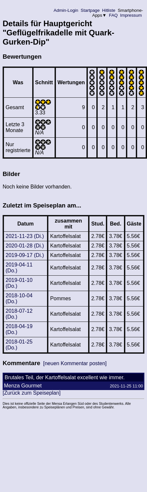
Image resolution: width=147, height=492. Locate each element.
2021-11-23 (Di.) (25, 236)
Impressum (131, 15)
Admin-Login (66, 10)
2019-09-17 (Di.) (25, 255)
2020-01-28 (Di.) (25, 245)
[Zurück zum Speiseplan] (32, 393)
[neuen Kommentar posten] (75, 363)
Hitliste (108, 10)
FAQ (113, 15)
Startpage (90, 10)
